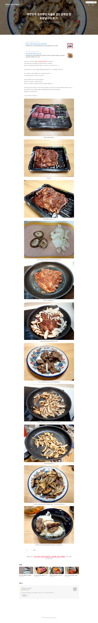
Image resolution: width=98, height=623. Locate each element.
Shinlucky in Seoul (12, 4)
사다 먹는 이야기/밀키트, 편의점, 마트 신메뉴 (49, 558)
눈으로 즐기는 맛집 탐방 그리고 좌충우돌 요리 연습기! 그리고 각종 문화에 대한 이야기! (37, 594)
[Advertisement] (49, 49)
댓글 (21, 585)
